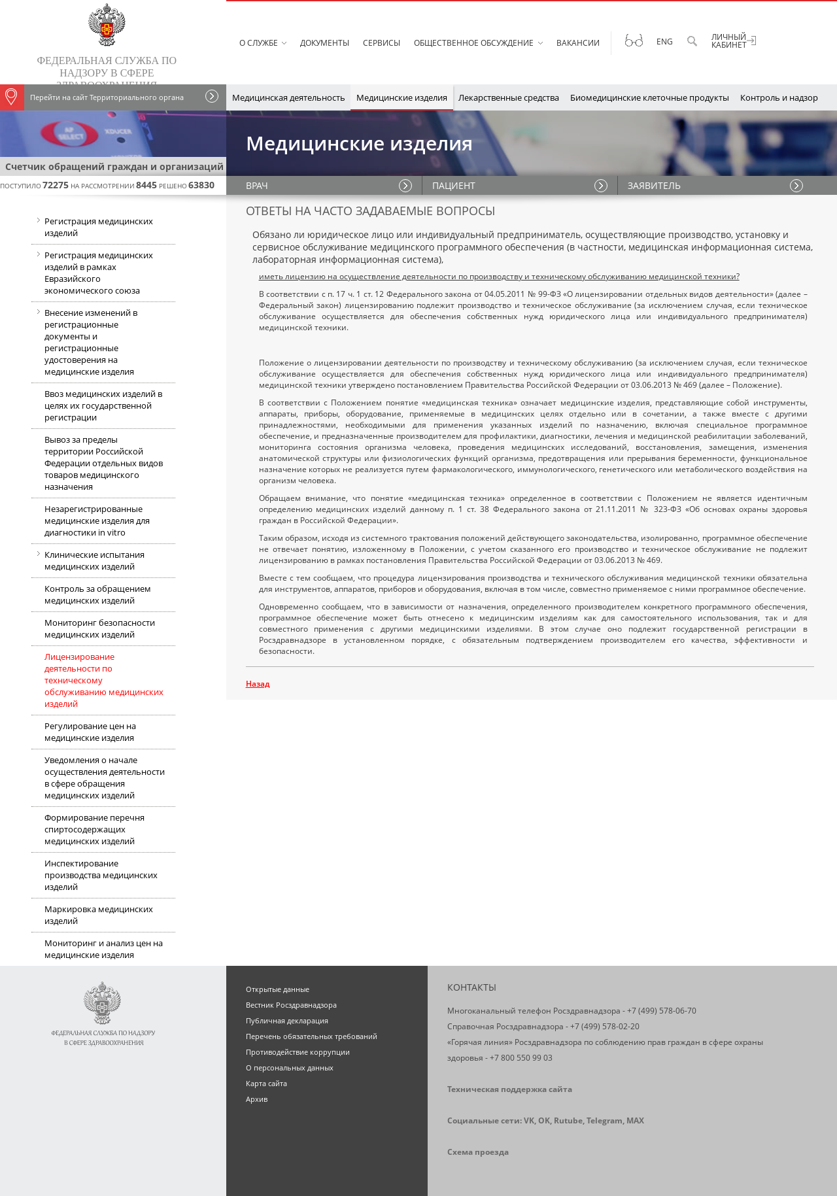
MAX (635, 1120)
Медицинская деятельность (288, 97)
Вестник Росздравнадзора (291, 1005)
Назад (257, 683)
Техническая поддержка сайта (509, 1089)
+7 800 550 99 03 (521, 1057)
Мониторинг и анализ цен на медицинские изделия (103, 949)
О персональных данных (289, 1067)
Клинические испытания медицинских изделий (88, 561)
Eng (665, 41)
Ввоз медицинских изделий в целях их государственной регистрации (103, 405)
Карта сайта (266, 1083)
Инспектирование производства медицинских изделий (101, 875)
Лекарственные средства (508, 97)
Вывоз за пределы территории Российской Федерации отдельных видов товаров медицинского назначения (103, 463)
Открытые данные (277, 989)
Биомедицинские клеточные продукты (649, 97)
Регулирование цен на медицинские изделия (90, 731)
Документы (324, 42)
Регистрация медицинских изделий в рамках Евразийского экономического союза (92, 274)
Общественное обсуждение (474, 42)
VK (529, 1120)
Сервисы (381, 42)
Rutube (568, 1120)
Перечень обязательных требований (311, 1036)
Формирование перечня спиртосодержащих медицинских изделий (94, 829)
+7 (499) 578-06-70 (661, 1010)
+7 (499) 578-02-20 (605, 1026)
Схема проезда (478, 1151)
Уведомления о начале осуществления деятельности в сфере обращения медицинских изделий (104, 777)
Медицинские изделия (401, 97)
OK (544, 1120)
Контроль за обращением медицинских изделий (97, 594)
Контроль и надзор (779, 97)
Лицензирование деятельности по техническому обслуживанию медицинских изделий (103, 680)
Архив (256, 1099)
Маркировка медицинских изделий (98, 915)
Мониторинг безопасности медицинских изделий (99, 628)
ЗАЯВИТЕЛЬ (654, 185)
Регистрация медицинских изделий (92, 228)
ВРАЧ (257, 185)
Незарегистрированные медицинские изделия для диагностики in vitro (97, 520)
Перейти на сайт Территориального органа (92, 97)
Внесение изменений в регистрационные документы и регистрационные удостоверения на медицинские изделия (84, 340)
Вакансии (578, 42)
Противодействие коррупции (298, 1052)
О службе (258, 42)
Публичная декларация (287, 1020)
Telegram (605, 1120)
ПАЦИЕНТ (453, 185)
